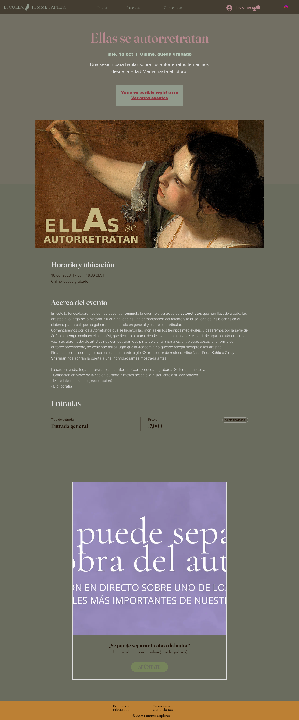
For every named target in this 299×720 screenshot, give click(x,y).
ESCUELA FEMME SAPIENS (35, 7)
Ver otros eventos (149, 98)
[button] (256, 8)
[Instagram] (286, 7)
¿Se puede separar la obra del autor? (149, 646)
